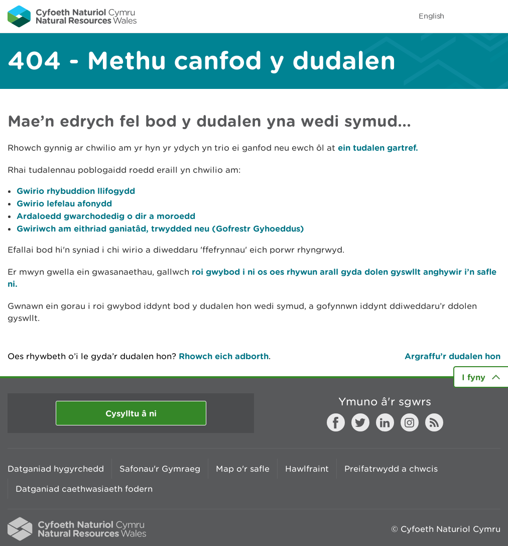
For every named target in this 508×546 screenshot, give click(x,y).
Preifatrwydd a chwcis (391, 469)
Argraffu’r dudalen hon (452, 356)
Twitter (360, 422)
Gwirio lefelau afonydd (64, 203)
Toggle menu (494, 16)
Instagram (410, 422)
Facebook (336, 422)
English (431, 16)
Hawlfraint (307, 469)
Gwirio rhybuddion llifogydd (76, 190)
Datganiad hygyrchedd (56, 469)
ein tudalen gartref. (378, 147)
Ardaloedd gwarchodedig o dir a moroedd (106, 216)
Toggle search (466, 16)
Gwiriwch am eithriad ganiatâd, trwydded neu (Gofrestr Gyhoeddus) (160, 228)
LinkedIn (385, 422)
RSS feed (434, 422)
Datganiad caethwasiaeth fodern (84, 489)
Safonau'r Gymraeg (159, 469)
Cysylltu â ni (131, 413)
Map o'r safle (243, 469)
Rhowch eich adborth (224, 356)
